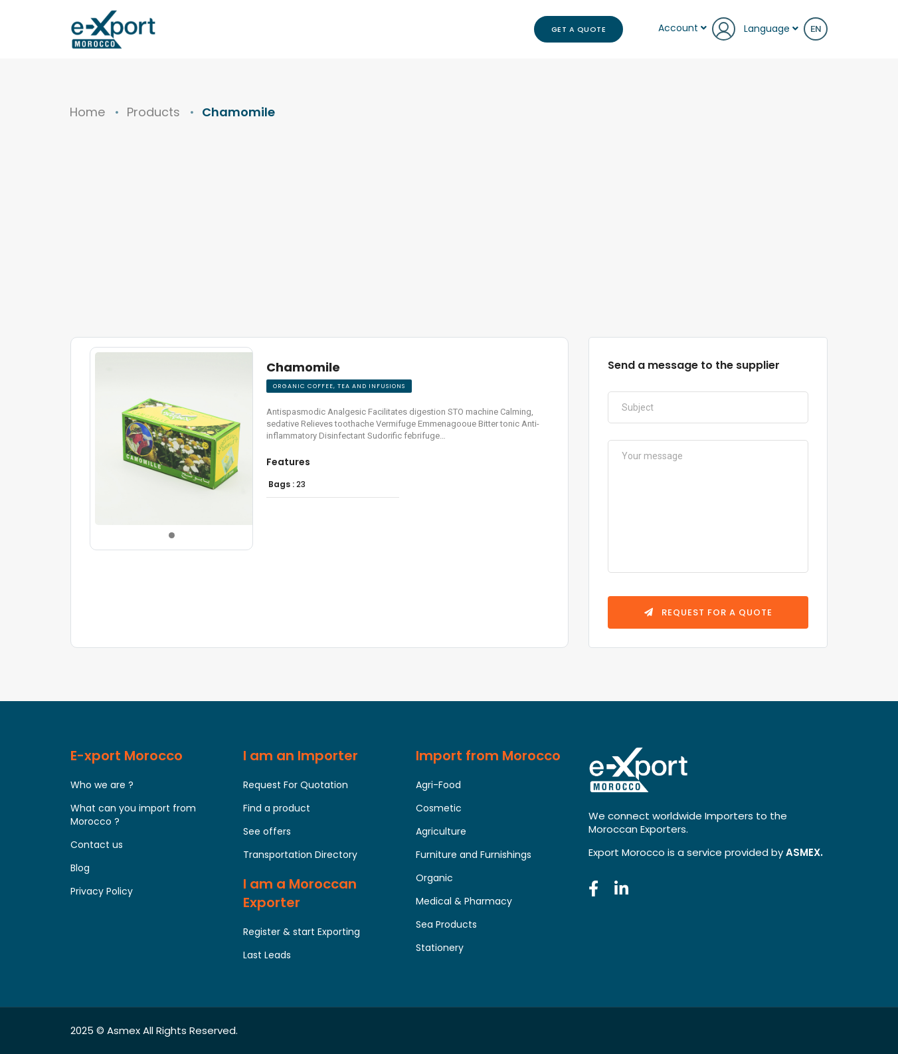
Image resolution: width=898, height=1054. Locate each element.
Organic (434, 878)
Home (87, 112)
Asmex (123, 1030)
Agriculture (441, 831)
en (815, 29)
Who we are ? (102, 784)
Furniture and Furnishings (473, 854)
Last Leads (267, 955)
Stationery (440, 947)
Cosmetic (439, 808)
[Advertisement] (449, 237)
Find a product (276, 808)
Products (153, 112)
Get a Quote (578, 29)
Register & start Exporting (301, 931)
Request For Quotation (295, 784)
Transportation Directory (300, 854)
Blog (80, 868)
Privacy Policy (101, 891)
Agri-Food (438, 784)
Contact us (96, 844)
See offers (267, 831)
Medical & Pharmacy (464, 901)
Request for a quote (708, 612)
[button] (170, 513)
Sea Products (446, 924)
